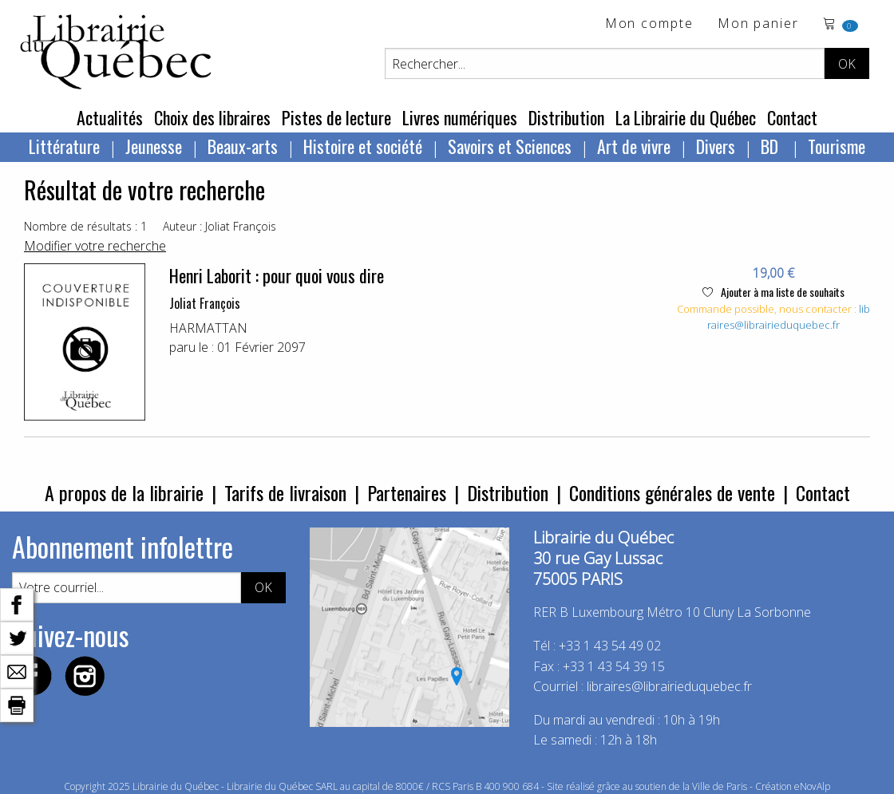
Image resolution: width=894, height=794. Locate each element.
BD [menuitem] (771, 146)
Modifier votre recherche (95, 246)
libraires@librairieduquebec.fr (788, 317)
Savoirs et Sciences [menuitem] (510, 146)
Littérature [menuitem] (64, 146)
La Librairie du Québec (685, 117)
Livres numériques (459, 117)
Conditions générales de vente (672, 492)
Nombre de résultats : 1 (85, 226)
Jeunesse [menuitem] (153, 146)
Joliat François (204, 303)
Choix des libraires (212, 117)
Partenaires (406, 492)
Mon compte (649, 24)
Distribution (566, 117)
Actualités (110, 117)
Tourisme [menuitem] (836, 146)
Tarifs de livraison (285, 492)
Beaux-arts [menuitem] (243, 146)
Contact (792, 117)
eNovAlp (812, 786)
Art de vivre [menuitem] (633, 146)
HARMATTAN (208, 328)
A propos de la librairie (124, 492)
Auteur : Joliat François (219, 226)
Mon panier (758, 24)
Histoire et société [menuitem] (362, 146)
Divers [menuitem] (715, 146)
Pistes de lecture (336, 117)
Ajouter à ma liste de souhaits (773, 291)
